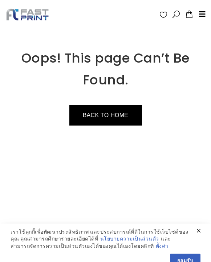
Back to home (106, 115)
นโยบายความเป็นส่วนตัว (129, 248)
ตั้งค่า (162, 255)
